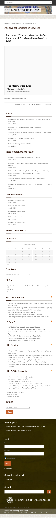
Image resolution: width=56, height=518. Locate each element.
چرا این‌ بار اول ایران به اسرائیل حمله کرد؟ (20, 381)
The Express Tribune (13, 396)
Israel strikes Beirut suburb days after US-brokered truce (24, 310)
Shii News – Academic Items (16, 200)
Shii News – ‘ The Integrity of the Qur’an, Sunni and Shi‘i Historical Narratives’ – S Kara (26, 38)
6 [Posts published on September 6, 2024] (42, 251)
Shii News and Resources (12, 23)
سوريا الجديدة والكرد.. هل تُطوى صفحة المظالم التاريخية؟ (24, 338)
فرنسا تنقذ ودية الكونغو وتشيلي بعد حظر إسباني (21, 340)
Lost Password (8, 468)
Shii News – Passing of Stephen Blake (19, 144)
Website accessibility (29, 512)
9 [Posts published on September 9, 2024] (15, 254)
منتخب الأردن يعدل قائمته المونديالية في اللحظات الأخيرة (24, 327)
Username (7, 442)
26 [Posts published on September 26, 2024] (36, 259)
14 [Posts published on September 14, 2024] (49, 254)
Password (7, 450)
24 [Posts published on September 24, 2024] (22, 259)
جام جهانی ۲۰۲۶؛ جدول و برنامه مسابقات (19, 379)
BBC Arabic (12, 345)
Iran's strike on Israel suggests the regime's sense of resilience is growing (30, 308)
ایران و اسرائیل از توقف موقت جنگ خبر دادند (20, 377)
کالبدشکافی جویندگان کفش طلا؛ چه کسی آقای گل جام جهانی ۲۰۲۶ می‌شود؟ (29, 385)
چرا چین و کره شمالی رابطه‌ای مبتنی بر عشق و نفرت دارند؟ (25, 383)
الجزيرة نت (11, 321)
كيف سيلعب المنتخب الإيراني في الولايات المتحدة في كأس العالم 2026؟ (28, 360)
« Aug (7, 264)
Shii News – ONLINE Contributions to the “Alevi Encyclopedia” (26, 179)
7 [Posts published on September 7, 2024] (49, 251)
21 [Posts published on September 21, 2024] (49, 257)
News (9, 113)
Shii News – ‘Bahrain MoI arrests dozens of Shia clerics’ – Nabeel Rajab (29, 133)
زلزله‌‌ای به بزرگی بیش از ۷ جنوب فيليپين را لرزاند (22, 388)
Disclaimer (37, 512)
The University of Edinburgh (19, 511)
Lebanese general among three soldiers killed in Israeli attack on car (28, 317)
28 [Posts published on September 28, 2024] (49, 259)
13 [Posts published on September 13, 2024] (42, 254)
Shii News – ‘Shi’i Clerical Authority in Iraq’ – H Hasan (24, 157)
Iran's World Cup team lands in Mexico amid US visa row (25, 314)
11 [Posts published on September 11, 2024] (29, 254)
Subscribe (9, 480)
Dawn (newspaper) (12, 394)
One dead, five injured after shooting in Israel (21, 312)
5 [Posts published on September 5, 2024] (35, 251)
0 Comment (47, 104)
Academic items (15, 194)
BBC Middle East (15, 297)
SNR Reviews (11, 290)
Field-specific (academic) (18, 98)
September (29, 23)
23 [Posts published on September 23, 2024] (15, 259)
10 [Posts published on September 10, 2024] (22, 254)
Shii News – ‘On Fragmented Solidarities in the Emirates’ (25, 127)
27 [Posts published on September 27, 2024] (42, 259)
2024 (22, 23)
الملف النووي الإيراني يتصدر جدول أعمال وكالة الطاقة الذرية (24, 336)
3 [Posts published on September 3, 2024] (22, 251)
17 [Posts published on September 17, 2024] (22, 257)
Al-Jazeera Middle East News (15, 392)
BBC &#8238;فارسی (16, 371)
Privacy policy (19, 512)
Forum (9, 292)
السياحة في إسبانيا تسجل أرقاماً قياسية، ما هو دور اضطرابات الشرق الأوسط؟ (30, 362)
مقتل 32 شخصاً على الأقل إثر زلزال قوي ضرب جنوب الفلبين (25, 357)
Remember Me (10, 458)
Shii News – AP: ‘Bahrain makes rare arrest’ (21, 138)
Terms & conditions (10, 512)
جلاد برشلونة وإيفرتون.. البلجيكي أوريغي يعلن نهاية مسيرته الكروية (26, 329)
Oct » (11, 264)
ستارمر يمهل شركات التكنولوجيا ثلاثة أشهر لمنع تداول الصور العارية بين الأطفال (30, 355)
